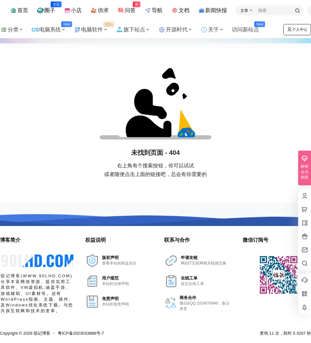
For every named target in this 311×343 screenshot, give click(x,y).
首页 (19, 10)
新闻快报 (212, 10)
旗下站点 (133, 29)
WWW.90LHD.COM (46, 275)
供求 (99, 10)
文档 (180, 10)
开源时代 (175, 29)
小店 (72, 10)
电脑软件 (93, 29)
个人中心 (297, 29)
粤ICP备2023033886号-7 (81, 333)
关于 (212, 29)
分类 (12, 29)
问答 (126, 7)
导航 (153, 10)
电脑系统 (50, 29)
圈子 (46, 7)
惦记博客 (41, 333)
